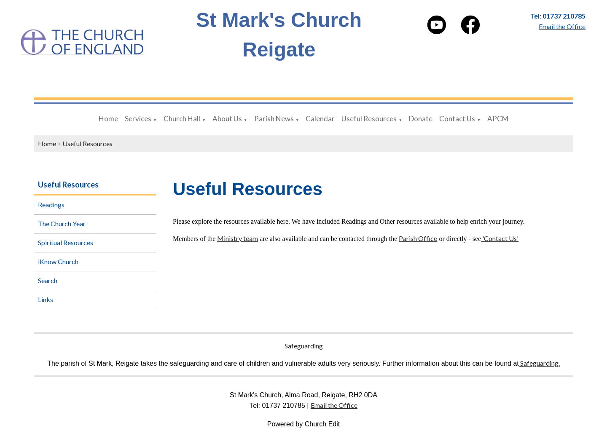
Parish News (274, 118)
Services (138, 118)
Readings (51, 205)
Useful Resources (369, 118)
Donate (420, 118)
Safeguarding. (539, 363)
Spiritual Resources (65, 242)
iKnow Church (58, 261)
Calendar (320, 118)
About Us (227, 118)
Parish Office (418, 238)
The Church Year (62, 224)
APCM (497, 118)
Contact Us (457, 118)
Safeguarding (304, 346)
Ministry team (237, 238)
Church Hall (182, 118)
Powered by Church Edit (303, 424)
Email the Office (334, 405)
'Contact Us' (499, 238)
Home (108, 118)
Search (47, 280)
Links (45, 299)
